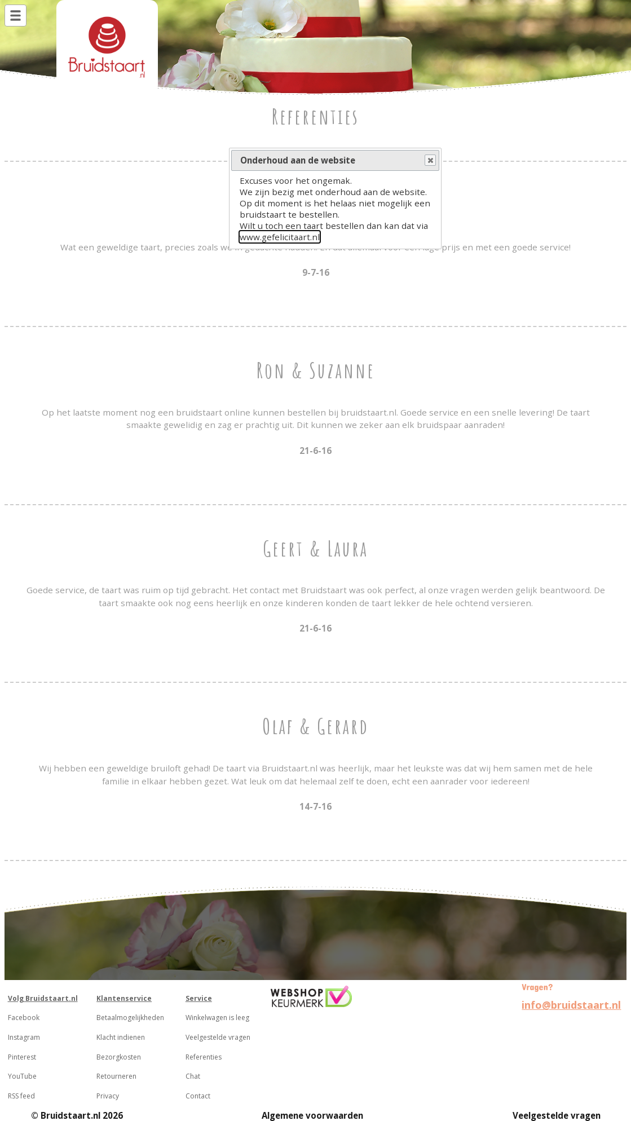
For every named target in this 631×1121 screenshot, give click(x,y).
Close (430, 161)
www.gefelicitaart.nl (280, 236)
